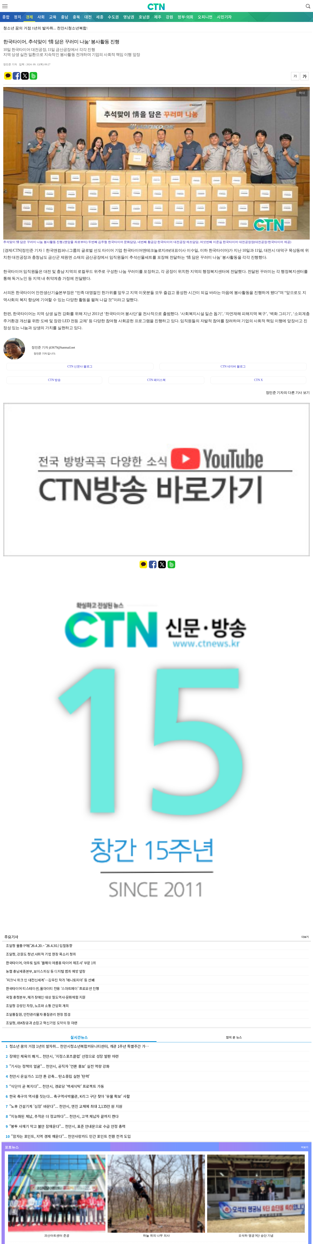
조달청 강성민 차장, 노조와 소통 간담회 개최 (37, 1005)
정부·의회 (185, 17)
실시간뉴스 (79, 1037)
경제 (29, 17)
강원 (169, 17)
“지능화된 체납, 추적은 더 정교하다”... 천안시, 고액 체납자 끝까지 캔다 (62, 1116)
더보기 (305, 937)
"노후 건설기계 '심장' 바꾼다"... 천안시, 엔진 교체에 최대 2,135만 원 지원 (64, 1106)
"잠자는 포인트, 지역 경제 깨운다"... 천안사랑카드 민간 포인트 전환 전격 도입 (68, 1136)
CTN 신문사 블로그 (79, 366)
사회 (41, 17)
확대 (302, 92)
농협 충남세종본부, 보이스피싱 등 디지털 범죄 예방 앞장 (45, 971)
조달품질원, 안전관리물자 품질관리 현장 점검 (38, 1014)
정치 (17, 17)
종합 (6, 17)
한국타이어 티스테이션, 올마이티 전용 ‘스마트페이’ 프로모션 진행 (52, 988)
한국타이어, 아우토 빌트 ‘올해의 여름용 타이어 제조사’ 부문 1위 (51, 962)
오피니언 (205, 17)
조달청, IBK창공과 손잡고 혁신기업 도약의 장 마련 (41, 1022)
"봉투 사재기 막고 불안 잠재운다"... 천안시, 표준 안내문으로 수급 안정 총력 (65, 1126)
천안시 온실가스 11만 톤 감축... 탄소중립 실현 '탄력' (48, 1076)
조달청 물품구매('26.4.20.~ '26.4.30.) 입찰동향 (39, 945)
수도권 (113, 17)
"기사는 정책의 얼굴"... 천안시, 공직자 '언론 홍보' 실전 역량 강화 (57, 1066)
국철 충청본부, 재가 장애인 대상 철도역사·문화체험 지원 (45, 997)
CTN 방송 (54, 380)
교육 (53, 17)
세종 (99, 17)
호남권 (144, 17)
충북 (76, 17)
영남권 (128, 17)
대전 (88, 17)
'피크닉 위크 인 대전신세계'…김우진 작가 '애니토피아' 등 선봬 (50, 979)
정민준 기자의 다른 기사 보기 (288, 392)
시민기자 (224, 17)
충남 (64, 17)
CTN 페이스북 (156, 380)
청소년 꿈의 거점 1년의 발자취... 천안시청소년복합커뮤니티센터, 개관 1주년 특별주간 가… (77, 1046)
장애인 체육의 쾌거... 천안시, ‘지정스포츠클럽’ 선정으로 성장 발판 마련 (62, 1056)
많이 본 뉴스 (234, 1037)
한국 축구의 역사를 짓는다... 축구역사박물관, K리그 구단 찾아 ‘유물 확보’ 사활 (68, 1096)
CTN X (258, 380)
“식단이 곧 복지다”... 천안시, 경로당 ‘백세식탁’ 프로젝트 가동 (55, 1086)
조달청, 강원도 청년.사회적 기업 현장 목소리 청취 (41, 954)
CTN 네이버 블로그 (233, 366)
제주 (157, 17)
